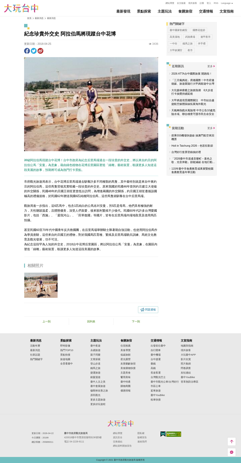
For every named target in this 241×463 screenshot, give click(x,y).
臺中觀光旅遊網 (21, 8)
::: (162, 3)
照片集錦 (186, 363)
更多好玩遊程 (97, 404)
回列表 (91, 321)
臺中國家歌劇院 (178, 30)
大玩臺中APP (188, 354)
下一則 (136, 321)
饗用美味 (125, 377)
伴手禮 (202, 43)
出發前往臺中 (158, 345)
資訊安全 (117, 437)
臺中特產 (125, 381)
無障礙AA (173, 434)
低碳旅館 (125, 354)
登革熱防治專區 (189, 381)
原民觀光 (95, 395)
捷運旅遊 (95, 372)
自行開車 (156, 350)
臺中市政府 (120, 423)
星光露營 (125, 359)
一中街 (173, 43)
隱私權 (140, 433)
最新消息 (51, 18)
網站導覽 (170, 3)
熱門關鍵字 (36, 359)
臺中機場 (156, 354)
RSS (216, 3)
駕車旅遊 (156, 390)
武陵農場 (190, 36)
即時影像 (65, 345)
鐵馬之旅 (188, 43)
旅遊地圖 (65, 359)
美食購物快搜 (128, 368)
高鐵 (153, 368)
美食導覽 (125, 350)
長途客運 (156, 372)
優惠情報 (125, 390)
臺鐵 (153, 363)
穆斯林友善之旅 (99, 390)
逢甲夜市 (205, 36)
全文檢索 (181, 3)
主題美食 (125, 372)
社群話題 (35, 354)
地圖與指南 (187, 345)
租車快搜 (156, 399)
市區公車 (156, 386)
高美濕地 (175, 36)
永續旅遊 (95, 350)
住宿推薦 (125, 345)
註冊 (202, 3)
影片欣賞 (186, 359)
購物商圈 (125, 386)
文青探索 (95, 359)
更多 (210, 66)
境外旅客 (192, 3)
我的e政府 (163, 434)
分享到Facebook (27, 51)
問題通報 (150, 309)
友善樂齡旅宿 (128, 363)
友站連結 (186, 372)
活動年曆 (35, 345)
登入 (209, 3)
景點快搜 (65, 354)
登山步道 (95, 363)
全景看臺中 (66, 363)
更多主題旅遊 (97, 399)
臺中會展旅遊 (97, 386)
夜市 (190, 50)
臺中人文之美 (97, 381)
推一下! (34, 51)
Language (226, 3)
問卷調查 (186, 368)
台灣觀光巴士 (158, 377)
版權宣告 (142, 437)
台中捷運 (156, 359)
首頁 (29, 18)
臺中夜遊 (95, 345)
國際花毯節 (199, 30)
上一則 (47, 321)
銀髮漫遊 (95, 377)
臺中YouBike (158, 395)
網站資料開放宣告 (122, 445)
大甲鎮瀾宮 (176, 50)
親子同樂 (95, 354)
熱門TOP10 (66, 350)
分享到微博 (40, 51)
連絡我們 (142, 441)
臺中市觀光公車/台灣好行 (165, 381)
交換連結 (117, 441)
